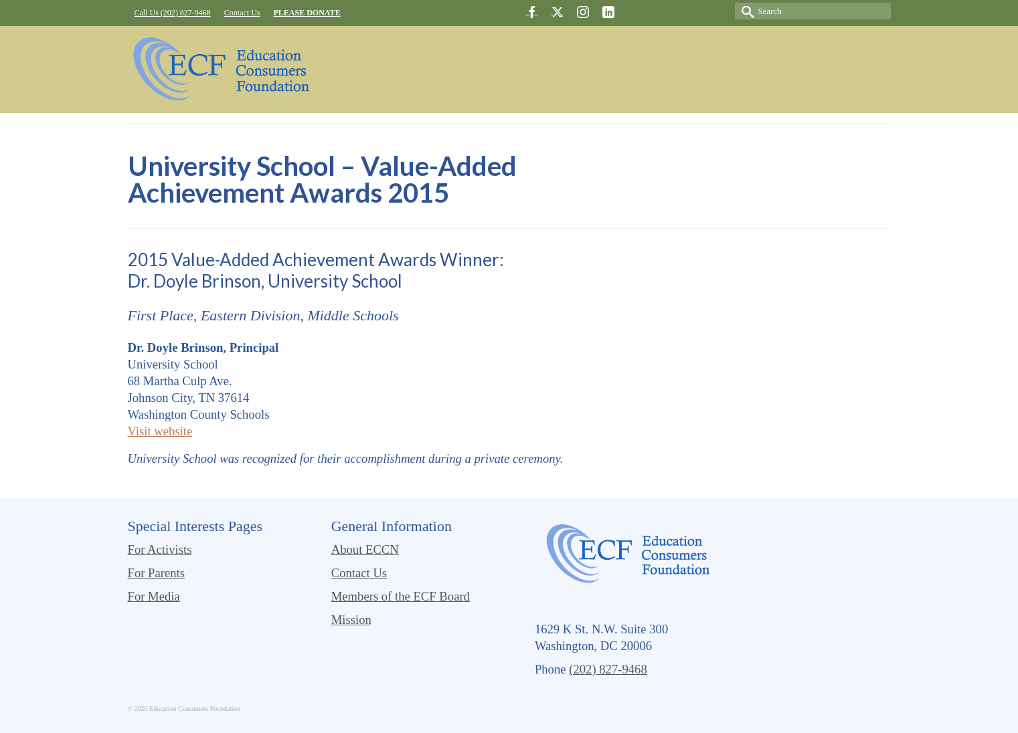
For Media (154, 596)
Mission (351, 620)
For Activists (160, 549)
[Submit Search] (745, 11)
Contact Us (359, 573)
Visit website (160, 431)
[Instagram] (583, 11)
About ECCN (365, 549)
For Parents (156, 573)
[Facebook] (532, 11)
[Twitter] (557, 11)
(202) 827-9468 (608, 669)
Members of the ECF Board (400, 596)
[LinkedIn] (608, 11)
